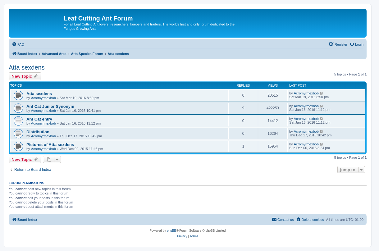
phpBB (171, 230)
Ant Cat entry (39, 119)
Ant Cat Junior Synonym (50, 106)
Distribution (37, 132)
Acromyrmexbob (43, 98)
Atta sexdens (27, 67)
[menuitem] (18, 44)
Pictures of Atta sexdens (50, 144)
